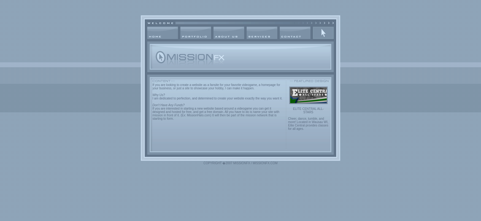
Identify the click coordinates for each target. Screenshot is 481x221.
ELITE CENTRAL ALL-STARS (308, 110)
